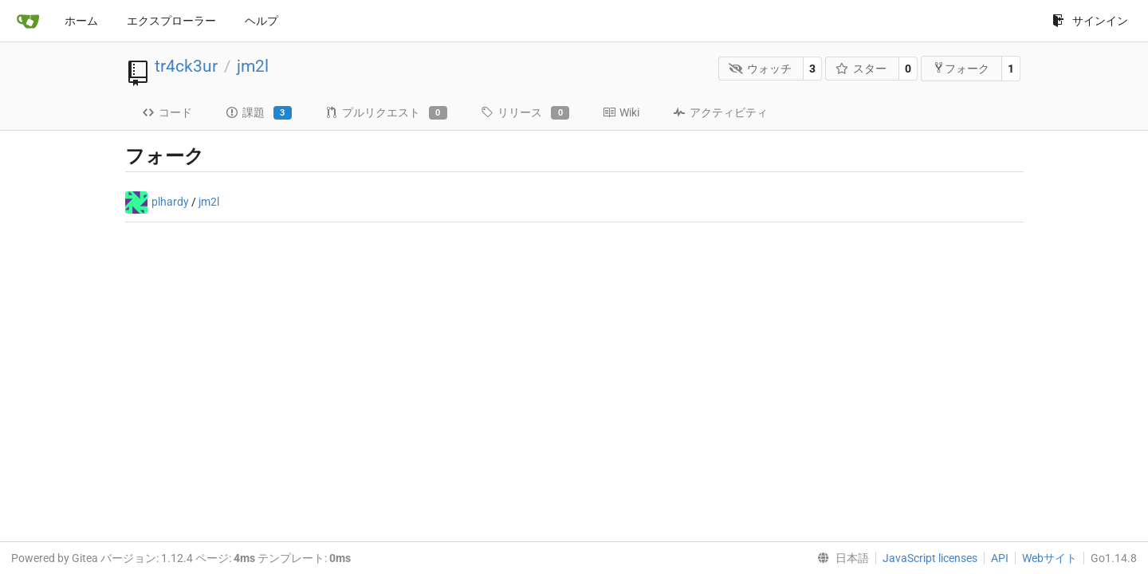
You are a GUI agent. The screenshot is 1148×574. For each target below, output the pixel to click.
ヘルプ (261, 20)
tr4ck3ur (186, 66)
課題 (259, 113)
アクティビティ (720, 112)
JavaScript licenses (930, 558)
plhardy (170, 201)
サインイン (1090, 20)
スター (861, 68)
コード (167, 112)
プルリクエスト (386, 113)
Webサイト (1049, 558)
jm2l (253, 66)
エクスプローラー (171, 20)
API (999, 558)
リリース (525, 113)
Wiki (621, 112)
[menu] (840, 558)
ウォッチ (760, 68)
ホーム (81, 20)
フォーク (961, 68)
